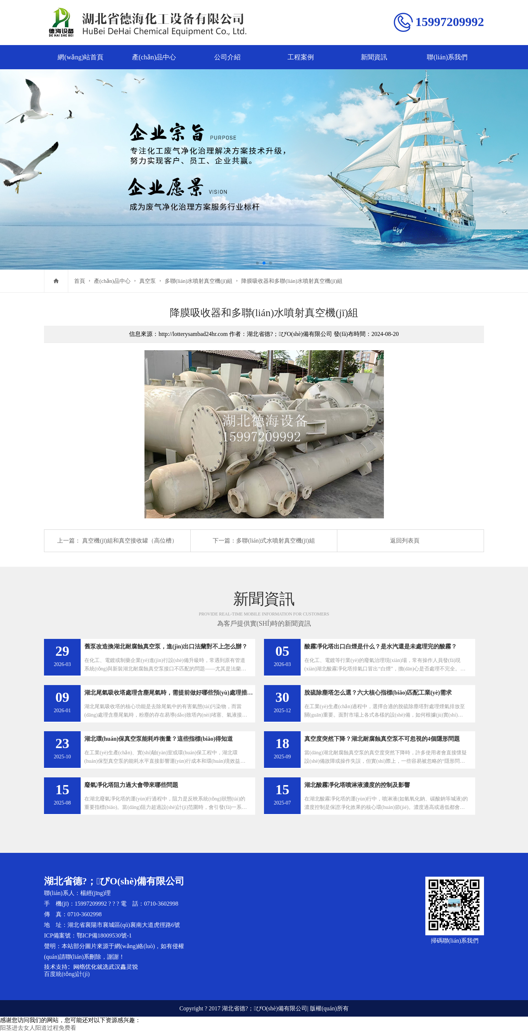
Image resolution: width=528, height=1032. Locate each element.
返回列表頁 (404, 540)
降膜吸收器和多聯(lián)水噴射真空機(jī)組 (291, 281)
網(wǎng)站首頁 (80, 57)
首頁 (79, 281)
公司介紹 (227, 57)
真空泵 (147, 281)
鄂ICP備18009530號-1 (104, 935)
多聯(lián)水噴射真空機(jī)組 (199, 281)
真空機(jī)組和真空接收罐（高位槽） (129, 540)
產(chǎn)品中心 (154, 57)
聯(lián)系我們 (447, 57)
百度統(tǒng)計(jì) (67, 974)
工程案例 (300, 57)
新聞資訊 (374, 57)
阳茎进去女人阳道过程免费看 (38, 1028)
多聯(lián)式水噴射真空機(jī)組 (275, 540)
